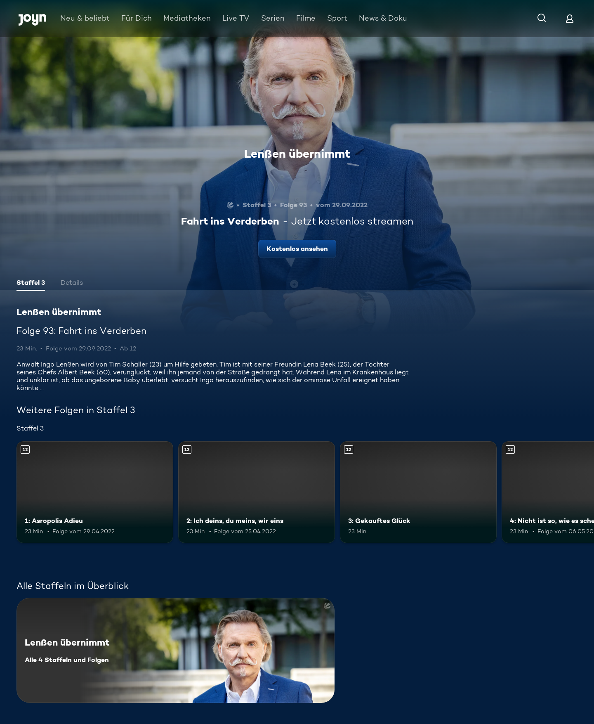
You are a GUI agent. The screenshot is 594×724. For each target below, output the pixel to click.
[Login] (570, 18)
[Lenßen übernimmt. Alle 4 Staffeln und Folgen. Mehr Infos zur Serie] (175, 650)
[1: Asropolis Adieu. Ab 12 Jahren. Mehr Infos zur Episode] (94, 492)
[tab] (31, 283)
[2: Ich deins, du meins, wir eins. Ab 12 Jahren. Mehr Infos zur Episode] (256, 492)
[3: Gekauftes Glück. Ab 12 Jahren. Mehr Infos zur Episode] (418, 492)
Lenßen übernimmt (297, 154)
